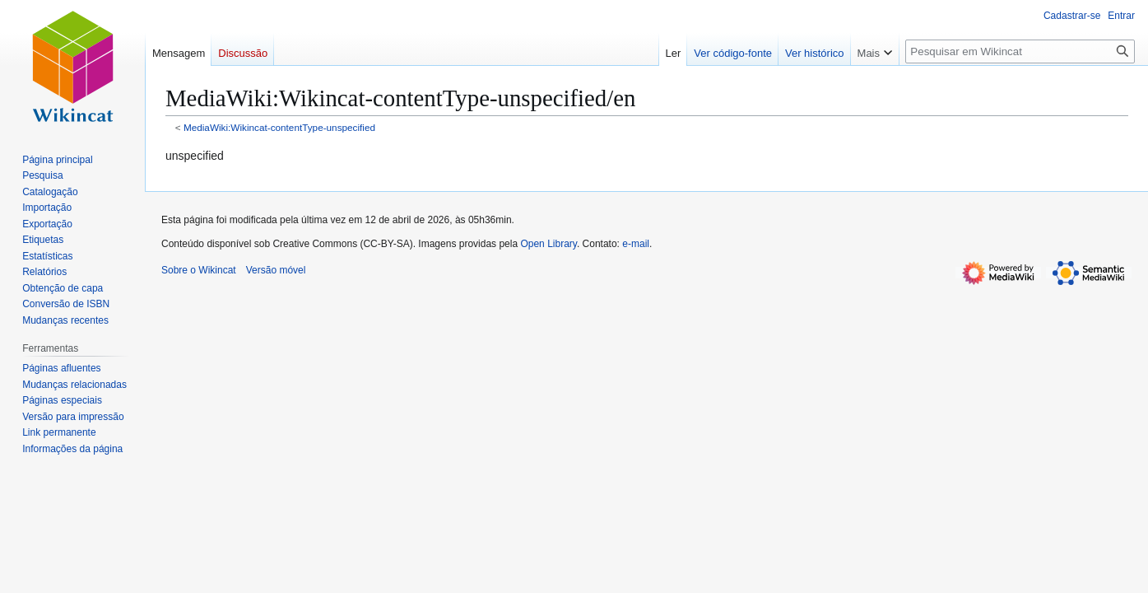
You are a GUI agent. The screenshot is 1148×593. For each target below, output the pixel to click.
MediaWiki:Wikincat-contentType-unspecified (279, 127)
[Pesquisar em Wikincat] (1020, 51)
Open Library (548, 244)
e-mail (635, 244)
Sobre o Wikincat (198, 270)
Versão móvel (276, 270)
